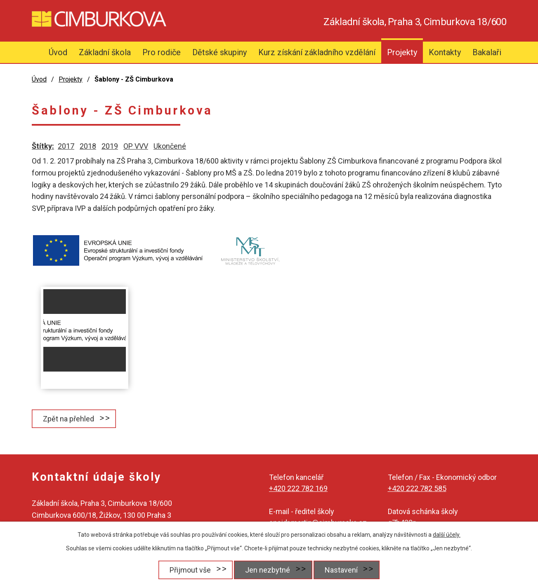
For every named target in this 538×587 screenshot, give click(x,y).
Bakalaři (486, 52)
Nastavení (341, 570)
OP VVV (135, 146)
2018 (88, 146)
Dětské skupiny (219, 52)
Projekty (402, 52)
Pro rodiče (161, 52)
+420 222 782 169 (298, 488)
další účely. (446, 534)
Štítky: (43, 146)
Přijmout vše (189, 570)
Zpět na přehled (68, 418)
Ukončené (169, 146)
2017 (66, 146)
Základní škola (105, 52)
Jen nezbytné (267, 570)
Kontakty (445, 52)
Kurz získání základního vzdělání (316, 52)
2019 (109, 146)
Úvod (58, 52)
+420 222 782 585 (417, 488)
